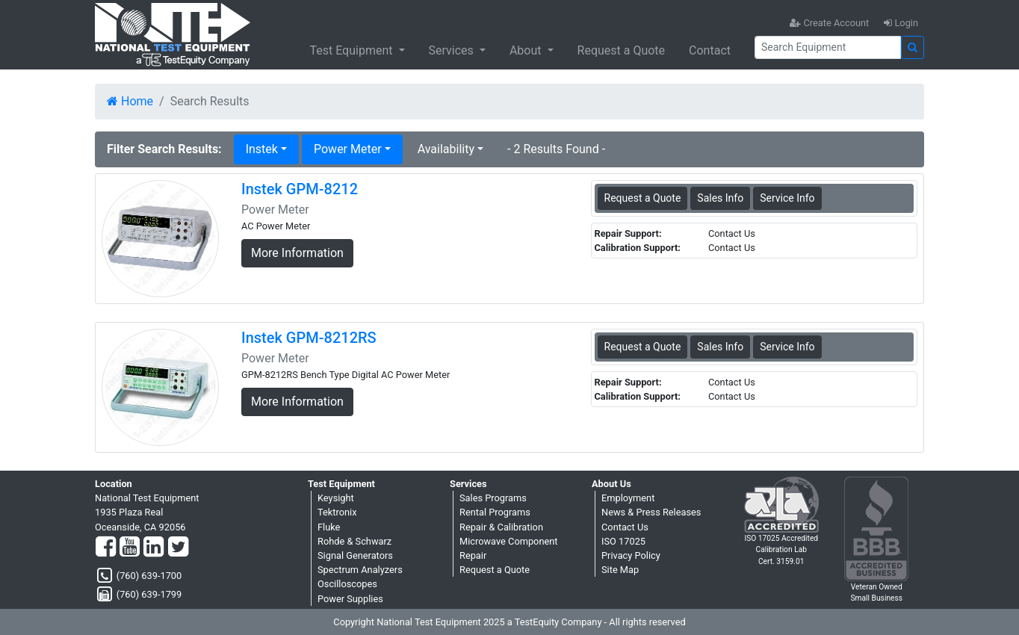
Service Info (787, 198)
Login (901, 22)
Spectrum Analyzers (360, 569)
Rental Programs (494, 512)
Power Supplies (350, 598)
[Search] (828, 47)
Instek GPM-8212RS (309, 338)
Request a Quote (621, 50)
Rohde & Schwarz (354, 541)
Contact (710, 50)
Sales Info (720, 198)
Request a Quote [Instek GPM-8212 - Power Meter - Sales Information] (642, 198)
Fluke (329, 527)
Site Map (620, 569)
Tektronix (337, 512)
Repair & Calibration (501, 527)
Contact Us (624, 527)
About (527, 50)
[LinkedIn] (153, 547)
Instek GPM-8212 (299, 189)
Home (130, 101)
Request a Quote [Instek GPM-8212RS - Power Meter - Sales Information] (642, 347)
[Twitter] (178, 547)
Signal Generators (355, 555)
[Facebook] (106, 547)
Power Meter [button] (348, 149)
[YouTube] (129, 547)
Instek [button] (262, 149)
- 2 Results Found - (556, 149)
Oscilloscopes (347, 583)
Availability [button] (446, 149)
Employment (627, 498)
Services (453, 50)
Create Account (829, 22)
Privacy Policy (630, 555)
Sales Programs (493, 498)
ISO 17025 (623, 541)
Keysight (336, 498)
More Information (297, 253)
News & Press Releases (651, 512)
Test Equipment (352, 50)
